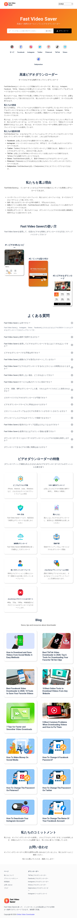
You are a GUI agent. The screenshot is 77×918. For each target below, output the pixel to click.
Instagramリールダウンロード (37, 893)
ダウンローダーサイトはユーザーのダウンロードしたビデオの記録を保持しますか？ (36, 439)
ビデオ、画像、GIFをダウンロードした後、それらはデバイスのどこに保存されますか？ (37, 390)
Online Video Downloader (26, 914)
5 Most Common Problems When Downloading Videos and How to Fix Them (55, 724)
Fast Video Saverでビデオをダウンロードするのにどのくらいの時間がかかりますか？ (37, 367)
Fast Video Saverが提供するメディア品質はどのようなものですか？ (31, 425)
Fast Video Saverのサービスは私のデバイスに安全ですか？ (28, 382)
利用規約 (7, 881)
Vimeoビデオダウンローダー (37, 885)
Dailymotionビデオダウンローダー (38, 889)
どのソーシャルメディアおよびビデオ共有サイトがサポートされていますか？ (35, 411)
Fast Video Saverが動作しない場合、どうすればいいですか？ (29, 375)
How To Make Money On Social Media (17, 758)
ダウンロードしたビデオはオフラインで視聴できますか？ (27, 418)
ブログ (6, 888)
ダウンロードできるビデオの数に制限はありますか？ (25, 447)
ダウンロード (63, 31)
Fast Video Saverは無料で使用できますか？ (22, 337)
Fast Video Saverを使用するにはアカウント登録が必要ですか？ (30, 431)
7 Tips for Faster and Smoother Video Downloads (19, 728)
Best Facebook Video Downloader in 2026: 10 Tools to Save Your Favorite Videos (19, 691)
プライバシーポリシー (11, 878)
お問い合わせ (8, 885)
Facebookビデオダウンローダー (38, 878)
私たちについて (9, 875)
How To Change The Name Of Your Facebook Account (56, 819)
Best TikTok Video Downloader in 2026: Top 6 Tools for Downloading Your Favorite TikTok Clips (55, 656)
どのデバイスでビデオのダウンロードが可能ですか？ (25, 398)
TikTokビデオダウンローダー (37, 875)
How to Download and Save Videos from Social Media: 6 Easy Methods (19, 655)
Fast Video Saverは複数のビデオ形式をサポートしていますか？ (30, 359)
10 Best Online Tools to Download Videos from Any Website (55, 691)
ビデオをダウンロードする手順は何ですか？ (22, 353)
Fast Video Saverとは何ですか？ (17, 323)
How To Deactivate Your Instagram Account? (17, 819)
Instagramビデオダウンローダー (38, 881)
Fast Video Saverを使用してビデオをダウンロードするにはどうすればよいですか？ (36, 345)
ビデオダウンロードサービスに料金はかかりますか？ (25, 404)
